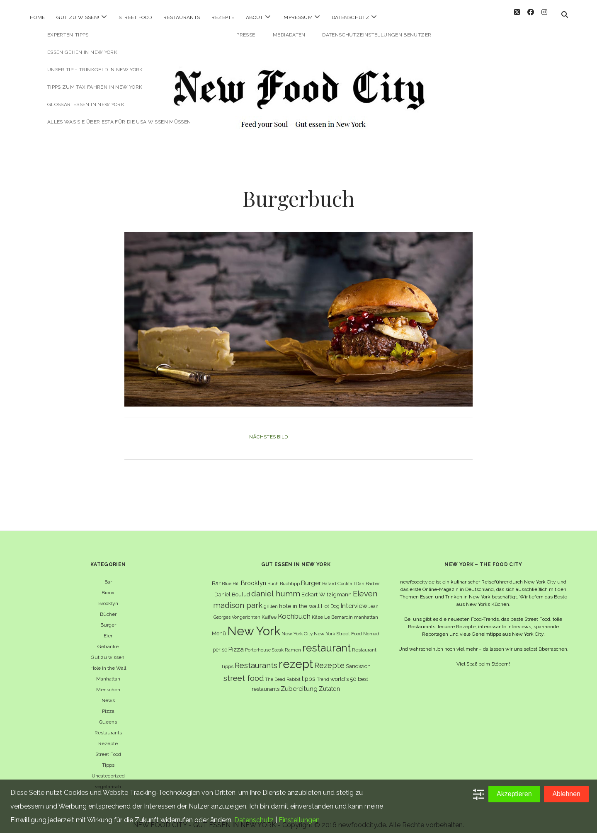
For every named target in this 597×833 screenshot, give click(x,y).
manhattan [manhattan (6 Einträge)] (366, 610)
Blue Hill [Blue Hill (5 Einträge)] (231, 576)
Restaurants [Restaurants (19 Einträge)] (256, 658)
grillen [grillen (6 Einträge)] (271, 599)
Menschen (108, 682)
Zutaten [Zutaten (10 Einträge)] (329, 681)
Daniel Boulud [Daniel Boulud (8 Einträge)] (232, 587)
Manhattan (108, 672)
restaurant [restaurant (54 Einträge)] (326, 641)
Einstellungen (299, 820)
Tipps (108, 758)
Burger (108, 618)
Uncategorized (108, 769)
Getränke (108, 639)
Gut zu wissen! (77, 17)
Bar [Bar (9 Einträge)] (216, 576)
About (254, 17)
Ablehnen (566, 793)
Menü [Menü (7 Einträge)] (219, 626)
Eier (108, 629)
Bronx (108, 585)
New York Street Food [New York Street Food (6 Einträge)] (338, 627)
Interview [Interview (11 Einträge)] (354, 599)
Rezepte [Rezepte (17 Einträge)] (329, 658)
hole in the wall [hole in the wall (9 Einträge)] (299, 599)
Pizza (108, 704)
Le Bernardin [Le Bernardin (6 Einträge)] (338, 610)
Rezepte (222, 17)
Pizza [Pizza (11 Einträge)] (236, 642)
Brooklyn (108, 596)
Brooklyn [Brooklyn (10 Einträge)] (253, 575)
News (108, 693)
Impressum (297, 17)
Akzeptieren (514, 793)
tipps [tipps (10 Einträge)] (308, 672)
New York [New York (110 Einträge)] (253, 624)
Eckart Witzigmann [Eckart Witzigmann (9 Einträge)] (326, 587)
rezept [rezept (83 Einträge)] (296, 656)
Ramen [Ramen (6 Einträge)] (293, 643)
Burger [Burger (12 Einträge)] (311, 576)
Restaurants (181, 17)
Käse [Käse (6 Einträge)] (317, 610)
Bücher (108, 607)
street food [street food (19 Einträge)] (243, 671)
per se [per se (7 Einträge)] (220, 642)
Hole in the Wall (108, 661)
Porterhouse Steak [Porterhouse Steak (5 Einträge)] (264, 642)
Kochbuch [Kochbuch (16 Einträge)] (294, 609)
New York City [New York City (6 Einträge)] (297, 627)
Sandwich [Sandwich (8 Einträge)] (358, 659)
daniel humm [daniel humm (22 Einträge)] (275, 586)
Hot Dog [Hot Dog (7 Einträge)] (330, 599)
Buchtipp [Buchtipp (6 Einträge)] (290, 576)
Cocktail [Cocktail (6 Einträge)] (346, 576)
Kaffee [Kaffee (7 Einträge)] (269, 610)
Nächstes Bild (268, 430)
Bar (108, 575)
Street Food (135, 17)
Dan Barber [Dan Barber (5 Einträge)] (368, 576)
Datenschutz (350, 17)
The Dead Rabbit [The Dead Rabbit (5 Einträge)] (283, 672)
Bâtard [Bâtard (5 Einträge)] (329, 576)
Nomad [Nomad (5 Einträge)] (371, 626)
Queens (108, 715)
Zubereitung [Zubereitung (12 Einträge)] (299, 682)
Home (37, 17)
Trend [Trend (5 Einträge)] (323, 672)
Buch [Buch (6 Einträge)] (273, 576)
